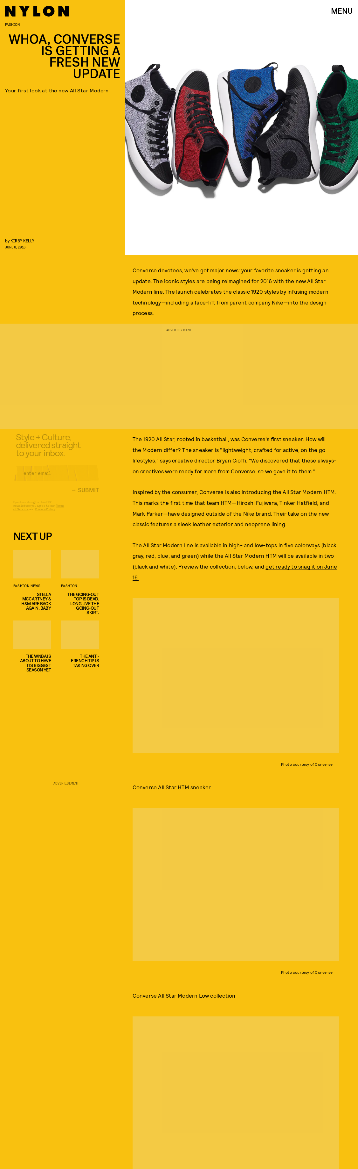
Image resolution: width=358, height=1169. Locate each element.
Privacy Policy (45, 514)
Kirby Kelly (22, 240)
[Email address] (56, 478)
